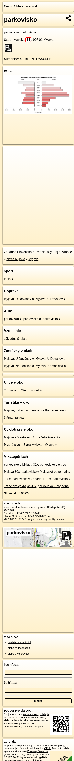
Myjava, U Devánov (17, 299)
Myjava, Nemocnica (17, 366)
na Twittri (40, 717)
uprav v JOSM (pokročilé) (51, 507)
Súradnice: (11, 59)
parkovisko (31, 6)
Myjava (33, 259)
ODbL (47, 748)
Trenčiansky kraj (46, 252)
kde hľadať (11, 664)
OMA (17, 6)
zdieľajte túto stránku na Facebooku (26, 716)
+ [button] (9, 153)
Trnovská (10, 390)
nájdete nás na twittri (19, 642)
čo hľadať (10, 682)
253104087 (10, 510)
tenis (7, 279)
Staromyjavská (17, 39)
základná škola (14, 338)
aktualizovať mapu (25, 507)
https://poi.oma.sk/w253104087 (20, 241)
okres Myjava (15, 259)
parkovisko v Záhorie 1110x (32, 479)
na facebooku (30, 714)
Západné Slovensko (18, 252)
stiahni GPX (10, 516)
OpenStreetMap (31, 238)
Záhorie (66, 252)
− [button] (9, 159)
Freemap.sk (51, 238)
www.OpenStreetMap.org (50, 745)
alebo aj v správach (18, 653)
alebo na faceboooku (19, 647)
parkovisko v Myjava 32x (21, 464)
